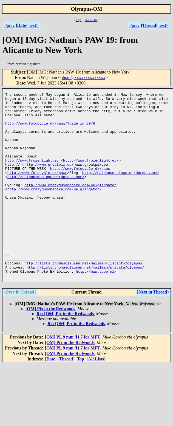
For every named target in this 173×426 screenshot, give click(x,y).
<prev (9, 25)
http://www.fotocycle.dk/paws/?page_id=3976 (50, 129)
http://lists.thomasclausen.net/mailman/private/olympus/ (85, 302)
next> (34, 25)
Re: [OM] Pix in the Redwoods (65, 350)
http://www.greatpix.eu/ (48, 179)
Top (78, 20)
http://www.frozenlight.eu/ (91, 174)
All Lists (91, 20)
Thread (149, 25)
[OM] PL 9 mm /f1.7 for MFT (72, 374)
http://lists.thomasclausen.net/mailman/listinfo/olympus (83, 297)
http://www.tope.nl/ (96, 307)
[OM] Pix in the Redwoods (50, 345)
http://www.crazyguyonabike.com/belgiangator (70, 203)
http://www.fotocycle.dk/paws (80, 184)
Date (21, 25)
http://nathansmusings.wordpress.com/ (120, 189)
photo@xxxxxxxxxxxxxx (83, 77)
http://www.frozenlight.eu (32, 174)
